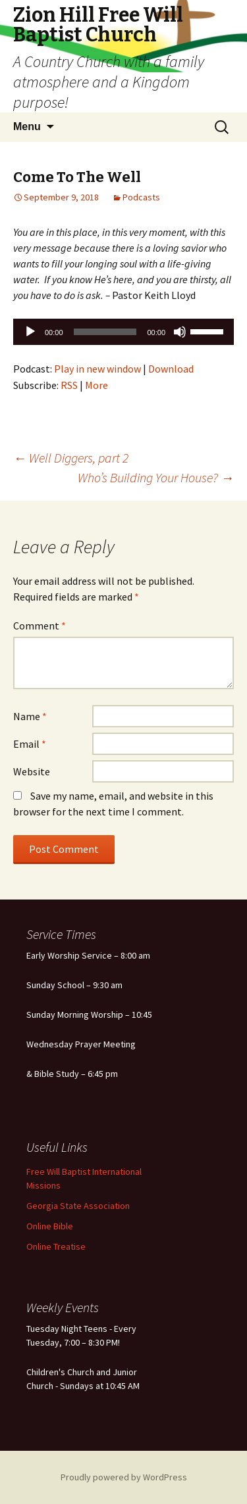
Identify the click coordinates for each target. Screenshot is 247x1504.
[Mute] (179, 331)
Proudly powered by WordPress (124, 1477)
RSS (69, 385)
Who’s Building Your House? (156, 477)
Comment (39, 625)
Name (30, 716)
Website (31, 771)
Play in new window (97, 368)
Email (29, 743)
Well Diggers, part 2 (70, 457)
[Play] (30, 331)
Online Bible (49, 1226)
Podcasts (141, 197)
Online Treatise (56, 1246)
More (96, 385)
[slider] (105, 332)
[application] (123, 332)
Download (171, 368)
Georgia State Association (78, 1206)
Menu (27, 126)
